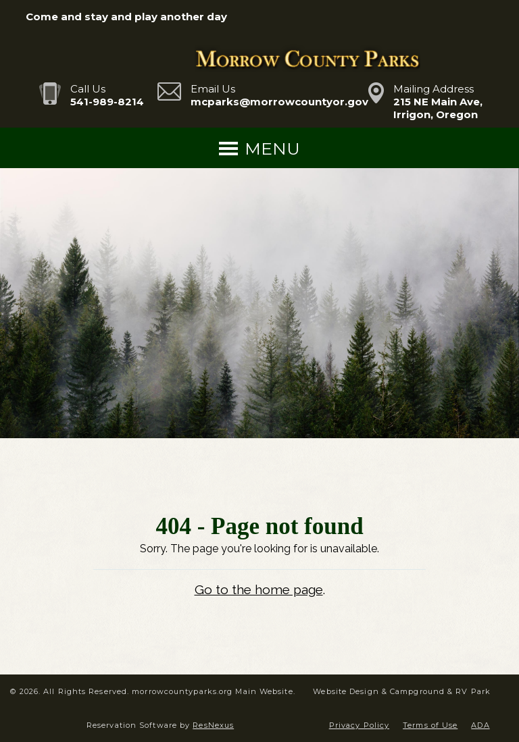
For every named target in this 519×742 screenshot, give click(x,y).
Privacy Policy (359, 725)
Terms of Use (430, 725)
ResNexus (213, 725)
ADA (480, 725)
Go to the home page (259, 589)
